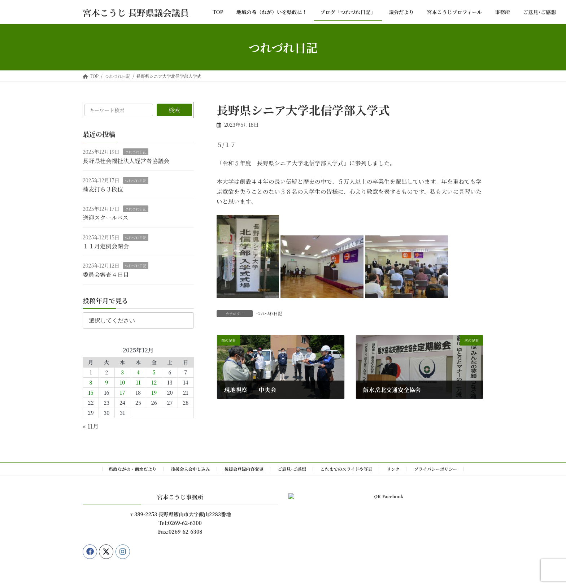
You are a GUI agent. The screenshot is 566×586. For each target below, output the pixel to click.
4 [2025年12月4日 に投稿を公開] (138, 372)
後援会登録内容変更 (244, 469)
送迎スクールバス (106, 217)
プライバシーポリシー (435, 469)
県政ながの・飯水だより (133, 469)
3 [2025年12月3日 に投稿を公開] (122, 372)
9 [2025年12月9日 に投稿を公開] (106, 382)
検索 (174, 110)
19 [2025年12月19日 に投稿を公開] (154, 392)
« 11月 (91, 426)
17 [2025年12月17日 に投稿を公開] (122, 392)
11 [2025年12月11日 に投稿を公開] (138, 382)
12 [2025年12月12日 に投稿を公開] (154, 382)
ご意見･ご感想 (292, 469)
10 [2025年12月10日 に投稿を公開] (122, 382)
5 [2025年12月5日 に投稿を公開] (154, 372)
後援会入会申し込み (190, 469)
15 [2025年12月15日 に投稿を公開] (90, 392)
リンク (393, 469)
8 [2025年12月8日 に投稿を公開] (90, 382)
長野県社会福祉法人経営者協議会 (126, 161)
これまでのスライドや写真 (347, 469)
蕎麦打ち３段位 (103, 189)
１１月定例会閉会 (106, 246)
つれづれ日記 (269, 313)
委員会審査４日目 (106, 274)
